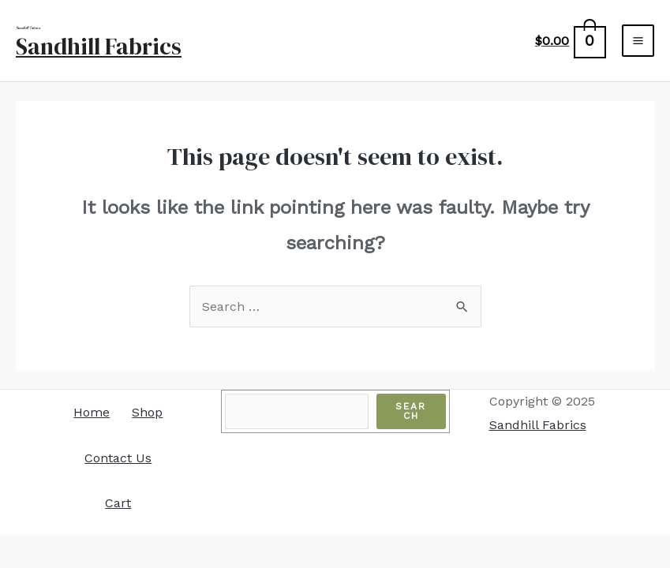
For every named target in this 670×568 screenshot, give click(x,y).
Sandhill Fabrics (99, 46)
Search (410, 411)
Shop (147, 412)
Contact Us (118, 457)
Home (91, 412)
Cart (118, 502)
